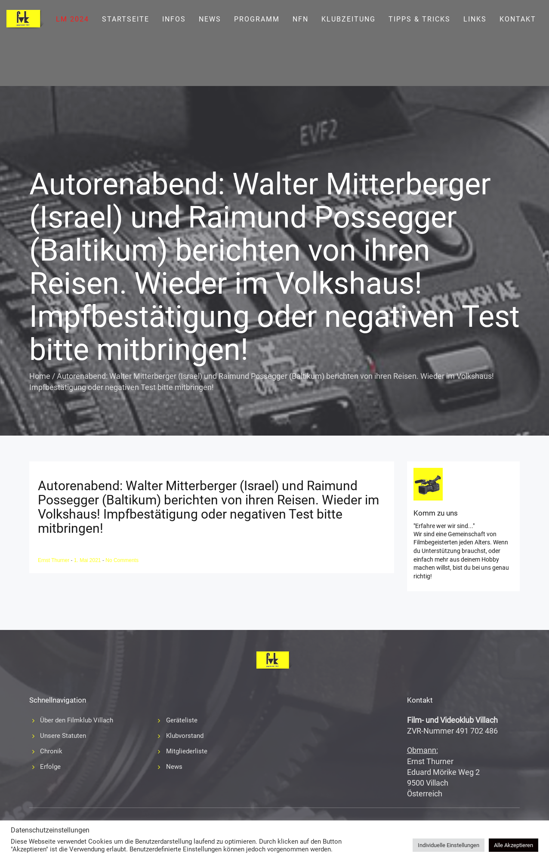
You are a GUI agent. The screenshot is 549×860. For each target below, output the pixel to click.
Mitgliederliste (186, 751)
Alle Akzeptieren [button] (513, 845)
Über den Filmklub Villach (76, 720)
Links (475, 19)
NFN (300, 19)
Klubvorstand (185, 736)
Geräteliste (181, 720)
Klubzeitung (348, 19)
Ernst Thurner (54, 560)
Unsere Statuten (63, 736)
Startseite (125, 19)
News (210, 19)
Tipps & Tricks (419, 19)
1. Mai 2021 (88, 560)
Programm (257, 19)
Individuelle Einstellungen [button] (448, 845)
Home (39, 376)
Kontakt (518, 19)
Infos (174, 19)
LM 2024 (72, 19)
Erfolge (50, 767)
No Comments (122, 560)
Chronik (51, 751)
